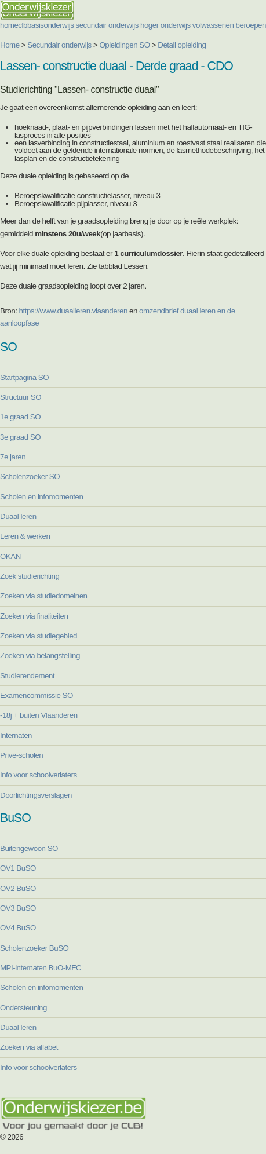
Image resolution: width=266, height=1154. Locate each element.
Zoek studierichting (29, 576)
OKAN (10, 556)
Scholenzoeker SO (30, 476)
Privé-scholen (21, 755)
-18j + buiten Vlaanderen (39, 715)
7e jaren (12, 456)
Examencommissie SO (36, 695)
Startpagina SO (24, 377)
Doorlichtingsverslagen (36, 795)
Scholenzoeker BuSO (34, 948)
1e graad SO (20, 416)
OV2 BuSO (18, 888)
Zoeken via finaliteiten (34, 616)
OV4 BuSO (18, 927)
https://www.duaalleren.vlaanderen (73, 310)
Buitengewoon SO (29, 848)
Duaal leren (18, 516)
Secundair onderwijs (59, 45)
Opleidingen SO (125, 45)
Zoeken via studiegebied (38, 635)
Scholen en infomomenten (41, 496)
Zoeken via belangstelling (40, 655)
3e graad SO (20, 437)
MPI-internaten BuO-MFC (40, 967)
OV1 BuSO (18, 868)
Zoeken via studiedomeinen (44, 595)
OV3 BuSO (18, 908)
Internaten (16, 735)
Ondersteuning (23, 1007)
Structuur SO (20, 397)
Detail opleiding (182, 45)
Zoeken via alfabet (29, 1047)
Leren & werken (25, 536)
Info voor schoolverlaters (38, 774)
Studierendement (27, 675)
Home (10, 45)
